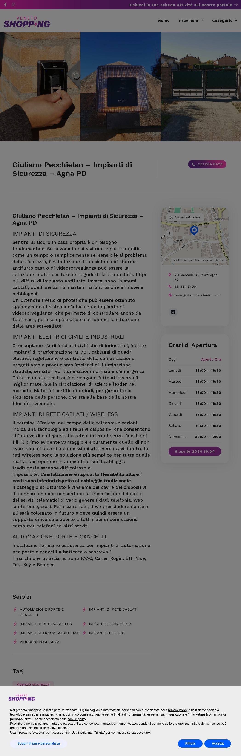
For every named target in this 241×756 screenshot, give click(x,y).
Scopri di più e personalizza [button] (38, 743)
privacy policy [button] (177, 710)
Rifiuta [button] (190, 743)
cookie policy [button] (77, 719)
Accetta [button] (218, 743)
